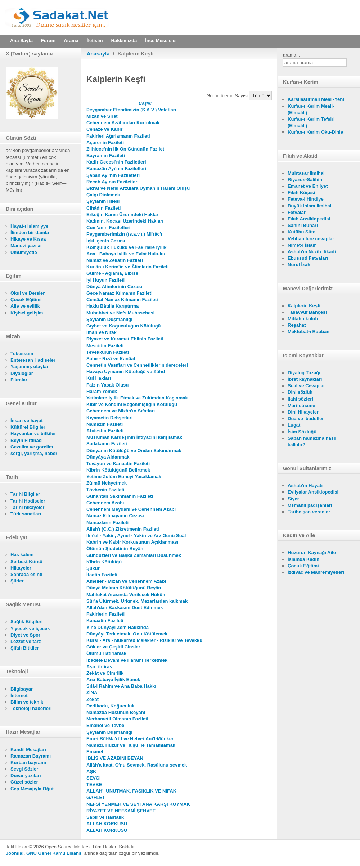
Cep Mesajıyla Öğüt (32, 788)
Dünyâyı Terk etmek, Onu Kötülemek (126, 634)
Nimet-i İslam (302, 245)
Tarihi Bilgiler (25, 494)
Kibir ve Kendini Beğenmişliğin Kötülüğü (131, 404)
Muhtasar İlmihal (306, 173)
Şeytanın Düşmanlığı (109, 732)
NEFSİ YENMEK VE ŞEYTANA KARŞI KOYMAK (138, 804)
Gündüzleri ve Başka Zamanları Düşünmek (133, 555)
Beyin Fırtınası (26, 440)
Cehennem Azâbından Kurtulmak (122, 122)
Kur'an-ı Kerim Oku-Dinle (315, 132)
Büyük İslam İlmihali (310, 206)
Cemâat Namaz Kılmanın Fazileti (122, 299)
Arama (71, 40)
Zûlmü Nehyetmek (106, 483)
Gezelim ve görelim (31, 447)
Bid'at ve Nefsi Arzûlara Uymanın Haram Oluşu (138, 188)
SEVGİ (93, 778)
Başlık (145, 103)
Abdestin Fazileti (104, 430)
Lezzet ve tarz (25, 641)
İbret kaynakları (305, 379)
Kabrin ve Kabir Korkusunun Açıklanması (132, 542)
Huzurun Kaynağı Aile (312, 552)
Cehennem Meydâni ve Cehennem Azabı (131, 509)
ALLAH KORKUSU (106, 823)
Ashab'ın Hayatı (305, 485)
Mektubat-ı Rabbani (309, 331)
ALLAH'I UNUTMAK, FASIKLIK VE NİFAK (131, 791)
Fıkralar (18, 380)
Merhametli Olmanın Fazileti (117, 719)
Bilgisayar (21, 689)
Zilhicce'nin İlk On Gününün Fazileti (126, 149)
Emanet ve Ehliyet (308, 186)
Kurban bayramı (28, 762)
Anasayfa (98, 54)
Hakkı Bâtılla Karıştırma (112, 306)
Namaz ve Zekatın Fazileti (114, 260)
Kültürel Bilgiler (27, 427)
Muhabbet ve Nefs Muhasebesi (120, 313)
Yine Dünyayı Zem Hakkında (117, 627)
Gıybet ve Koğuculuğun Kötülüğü (123, 326)
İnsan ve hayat (26, 420)
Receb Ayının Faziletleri (112, 181)
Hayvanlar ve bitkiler (33, 433)
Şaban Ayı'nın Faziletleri (113, 175)
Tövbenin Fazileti (105, 489)
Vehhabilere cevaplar (311, 238)
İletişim (95, 40)
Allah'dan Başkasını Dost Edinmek (124, 607)
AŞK (91, 771)
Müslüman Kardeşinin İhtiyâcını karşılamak (134, 437)
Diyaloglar (21, 373)
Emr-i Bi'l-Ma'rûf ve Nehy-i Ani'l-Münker (130, 738)
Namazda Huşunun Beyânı (115, 712)
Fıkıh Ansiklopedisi (309, 219)
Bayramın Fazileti (105, 155)
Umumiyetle (23, 252)
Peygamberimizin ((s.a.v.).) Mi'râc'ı (124, 234)
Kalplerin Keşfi (304, 305)
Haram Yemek (101, 391)
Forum (48, 40)
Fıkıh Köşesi (301, 192)
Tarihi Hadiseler (27, 501)
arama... (291, 55)
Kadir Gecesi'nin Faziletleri (116, 162)
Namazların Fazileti (107, 522)
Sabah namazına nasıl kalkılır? (312, 441)
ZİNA (91, 692)
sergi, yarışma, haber (33, 453)
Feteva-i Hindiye (306, 199)
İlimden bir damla (29, 232)
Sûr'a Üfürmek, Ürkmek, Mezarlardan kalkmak (137, 601)
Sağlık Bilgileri (26, 621)
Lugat (294, 425)
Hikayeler (20, 568)
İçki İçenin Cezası (105, 241)
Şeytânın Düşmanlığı (109, 319)
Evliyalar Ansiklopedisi (313, 492)
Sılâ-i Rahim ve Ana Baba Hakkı (121, 686)
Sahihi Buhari (303, 225)
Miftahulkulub (303, 318)
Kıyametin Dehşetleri (109, 417)
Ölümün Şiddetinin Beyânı (115, 548)
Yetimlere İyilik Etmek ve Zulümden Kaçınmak (137, 398)
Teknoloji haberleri (31, 708)
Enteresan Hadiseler (32, 360)
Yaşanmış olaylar (29, 366)
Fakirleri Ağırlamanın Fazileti (118, 136)
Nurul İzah (299, 264)
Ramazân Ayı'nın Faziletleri (116, 168)
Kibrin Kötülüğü (104, 561)
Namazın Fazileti (104, 424)
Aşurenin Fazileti (105, 142)
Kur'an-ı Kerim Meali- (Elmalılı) (311, 109)
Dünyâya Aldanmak (107, 457)
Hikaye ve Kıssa (28, 239)
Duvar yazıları (25, 775)
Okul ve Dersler (27, 293)
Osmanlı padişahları (310, 505)
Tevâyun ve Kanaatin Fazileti (118, 463)
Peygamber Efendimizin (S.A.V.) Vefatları (131, 109)
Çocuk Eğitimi (26, 299)
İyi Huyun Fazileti (105, 280)
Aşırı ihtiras (99, 666)
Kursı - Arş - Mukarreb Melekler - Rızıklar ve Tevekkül (145, 640)
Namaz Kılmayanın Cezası (115, 515)
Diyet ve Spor (25, 635)
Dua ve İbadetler (306, 418)
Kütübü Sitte (301, 232)
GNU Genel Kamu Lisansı (54, 853)
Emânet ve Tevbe (105, 725)
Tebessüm (21, 353)
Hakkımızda (124, 40)
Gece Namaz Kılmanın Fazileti (119, 293)
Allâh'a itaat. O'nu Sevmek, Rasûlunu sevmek (136, 765)
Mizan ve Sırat (102, 116)
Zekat (92, 699)
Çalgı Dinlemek (103, 194)
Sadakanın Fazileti (106, 443)
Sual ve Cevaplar (306, 385)
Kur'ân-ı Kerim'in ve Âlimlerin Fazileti (127, 266)
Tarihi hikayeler (27, 507)
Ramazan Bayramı (30, 756)
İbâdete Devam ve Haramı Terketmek (126, 660)
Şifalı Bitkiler (24, 648)
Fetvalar (297, 212)
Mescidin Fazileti (104, 345)
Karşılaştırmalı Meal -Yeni (316, 99)
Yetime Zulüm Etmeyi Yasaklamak (123, 476)
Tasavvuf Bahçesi (307, 312)
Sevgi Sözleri (25, 769)
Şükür (93, 568)
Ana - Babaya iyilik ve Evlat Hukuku (125, 253)
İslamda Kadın (303, 559)
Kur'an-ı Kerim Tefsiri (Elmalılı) (311, 122)
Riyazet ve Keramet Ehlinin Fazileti (124, 339)
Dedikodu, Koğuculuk (110, 706)
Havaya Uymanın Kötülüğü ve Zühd (125, 371)
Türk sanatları (25, 514)
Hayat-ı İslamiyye (29, 226)
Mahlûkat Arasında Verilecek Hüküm (126, 594)
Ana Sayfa (21, 40)
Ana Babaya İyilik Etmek (113, 679)
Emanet (94, 751)
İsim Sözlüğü (302, 431)
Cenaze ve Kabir (104, 129)
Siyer (293, 498)
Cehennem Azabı (105, 502)
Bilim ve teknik (26, 702)
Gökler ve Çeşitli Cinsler (113, 647)
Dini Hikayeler (303, 412)
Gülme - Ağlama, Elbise (112, 273)
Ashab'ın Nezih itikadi (312, 251)
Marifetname (301, 405)
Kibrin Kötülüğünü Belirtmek (118, 470)
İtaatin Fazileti (101, 574)
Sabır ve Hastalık (105, 817)
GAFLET (95, 797)
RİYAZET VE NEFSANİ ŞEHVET (121, 810)
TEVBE (94, 784)
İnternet (19, 695)
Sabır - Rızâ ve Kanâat (110, 358)
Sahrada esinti (26, 574)
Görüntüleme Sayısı (228, 95)
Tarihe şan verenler (309, 511)
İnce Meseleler (161, 40)
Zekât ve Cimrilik (104, 673)
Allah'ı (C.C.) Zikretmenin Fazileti (122, 529)
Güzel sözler (24, 782)
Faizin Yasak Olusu (107, 385)
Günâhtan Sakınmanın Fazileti (119, 496)
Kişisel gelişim (26, 313)
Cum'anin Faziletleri (108, 227)
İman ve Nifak (101, 332)
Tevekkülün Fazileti (107, 352)
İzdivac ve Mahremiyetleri (316, 572)
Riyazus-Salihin (305, 179)
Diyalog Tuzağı (304, 372)
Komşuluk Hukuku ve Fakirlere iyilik (126, 247)
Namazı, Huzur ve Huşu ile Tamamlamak (130, 745)
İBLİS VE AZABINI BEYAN (114, 758)
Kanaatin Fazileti (104, 620)
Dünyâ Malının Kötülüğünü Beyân (123, 587)
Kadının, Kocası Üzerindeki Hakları (124, 221)
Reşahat (297, 325)
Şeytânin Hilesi (103, 201)
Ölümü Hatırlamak (106, 653)
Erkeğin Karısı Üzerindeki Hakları (123, 214)
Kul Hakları (98, 378)
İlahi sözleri (300, 399)
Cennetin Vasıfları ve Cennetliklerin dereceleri (137, 365)
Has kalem (21, 554)
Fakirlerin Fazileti (105, 614)
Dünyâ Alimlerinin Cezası (114, 286)
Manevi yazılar (26, 245)
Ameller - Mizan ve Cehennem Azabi (126, 581)
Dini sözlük (300, 392)
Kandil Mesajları (28, 749)
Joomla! (15, 853)
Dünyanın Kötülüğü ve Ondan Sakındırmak (133, 450)
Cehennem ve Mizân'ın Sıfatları (120, 411)
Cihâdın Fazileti (103, 208)
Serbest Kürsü (26, 561)
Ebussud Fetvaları (308, 258)
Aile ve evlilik (25, 306)
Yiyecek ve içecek (30, 628)
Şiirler (17, 581)
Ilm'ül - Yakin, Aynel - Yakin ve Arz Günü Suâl (136, 535)
